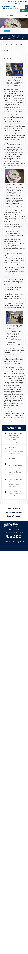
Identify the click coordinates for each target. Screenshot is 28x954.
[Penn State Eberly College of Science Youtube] (20, 537)
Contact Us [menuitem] (12, 529)
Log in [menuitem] (17, 529)
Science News (4, 50)
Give (23, 10)
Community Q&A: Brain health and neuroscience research (15, 483)
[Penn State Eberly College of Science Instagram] (14, 537)
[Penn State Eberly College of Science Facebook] (7, 537)
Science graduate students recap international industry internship (15, 437)
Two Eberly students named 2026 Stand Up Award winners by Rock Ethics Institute (15, 469)
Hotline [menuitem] (19, 528)
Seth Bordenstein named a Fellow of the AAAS (16, 494)
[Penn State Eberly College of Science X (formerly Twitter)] (11, 537)
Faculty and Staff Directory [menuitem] (21, 3)
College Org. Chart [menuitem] (12, 528)
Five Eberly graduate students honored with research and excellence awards (16, 452)
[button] (24, 11)
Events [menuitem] (8, 1)
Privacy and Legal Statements (17, 542)
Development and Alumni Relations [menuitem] (19, 1)
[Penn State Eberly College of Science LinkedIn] (17, 537)
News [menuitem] (4, 1)
